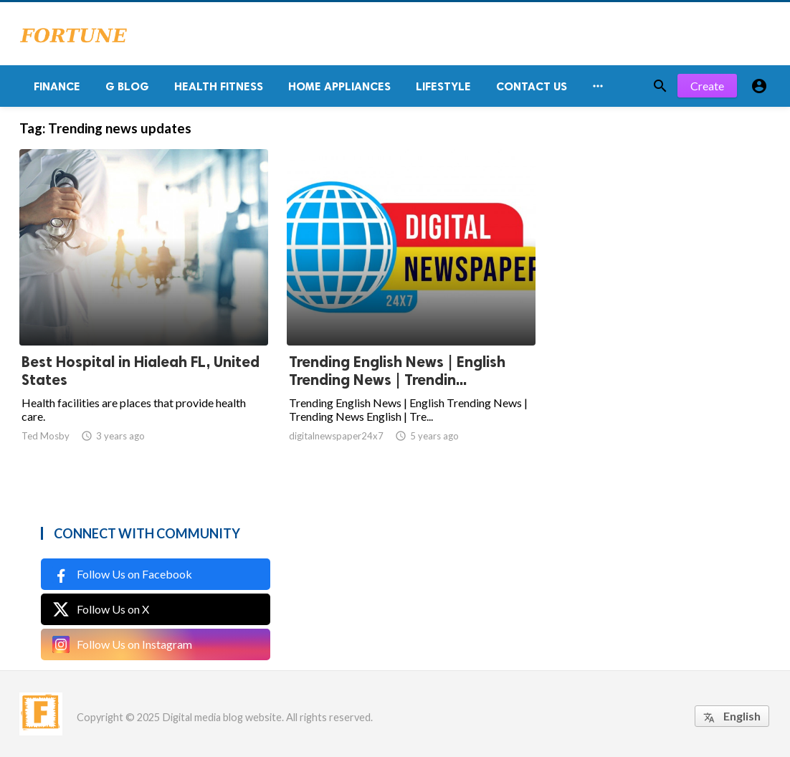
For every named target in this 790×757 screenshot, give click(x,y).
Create (707, 85)
